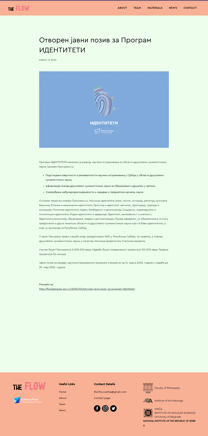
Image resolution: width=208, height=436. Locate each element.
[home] (18, 8)
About (122, 8)
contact (190, 8)
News (62, 410)
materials (155, 8)
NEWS (173, 8)
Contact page (102, 398)
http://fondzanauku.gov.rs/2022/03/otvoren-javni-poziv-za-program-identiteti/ (87, 289)
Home (62, 392)
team (137, 8)
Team (62, 404)
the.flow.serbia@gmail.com (110, 392)
